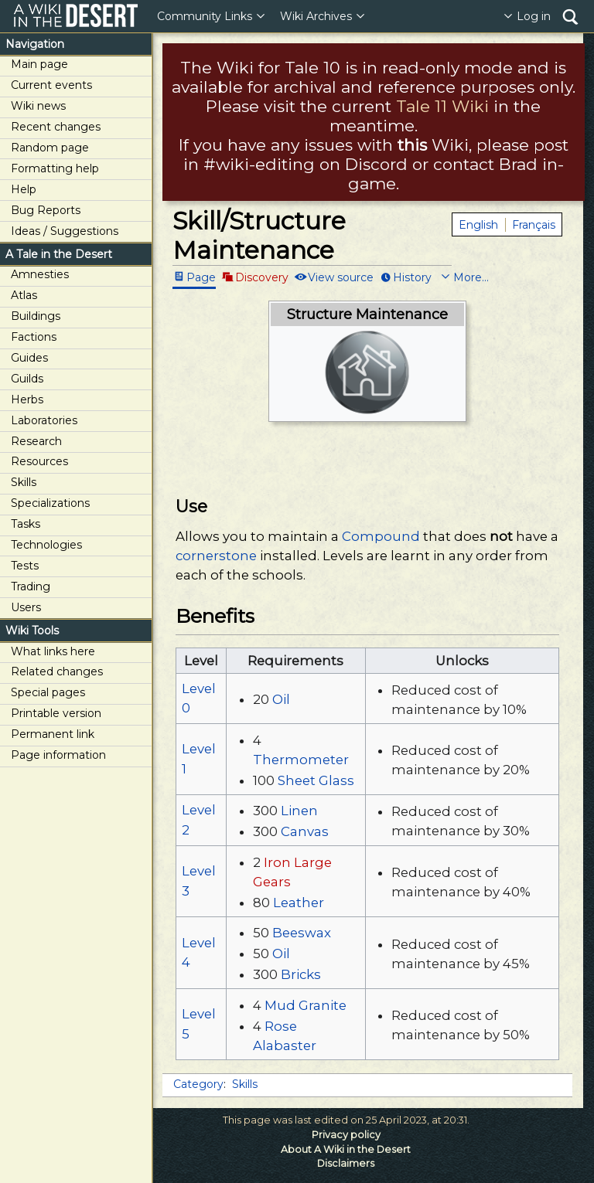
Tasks (25, 524)
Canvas (305, 831)
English (478, 225)
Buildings (35, 316)
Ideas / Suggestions (64, 231)
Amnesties (40, 274)
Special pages (48, 692)
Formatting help (55, 168)
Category (198, 1084)
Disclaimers (345, 1163)
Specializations (50, 503)
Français (533, 225)
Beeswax (301, 932)
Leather (298, 902)
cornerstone (216, 555)
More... (471, 277)
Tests (25, 566)
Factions (33, 337)
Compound (381, 536)
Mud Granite (305, 1005)
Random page (50, 148)
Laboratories (44, 420)
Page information (58, 755)
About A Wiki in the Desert (346, 1149)
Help (23, 189)
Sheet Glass (316, 780)
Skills (23, 482)
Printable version (56, 713)
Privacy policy (346, 1135)
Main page (39, 64)
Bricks (301, 974)
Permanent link (52, 734)
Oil (281, 699)
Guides (29, 358)
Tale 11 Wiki (442, 106)
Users (26, 607)
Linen (299, 810)
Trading (30, 586)
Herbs (27, 399)
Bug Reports (45, 210)
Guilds (27, 379)
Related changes (57, 671)
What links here (53, 651)
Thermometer (301, 759)
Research (36, 441)
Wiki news (38, 106)
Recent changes (56, 127)
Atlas (24, 295)
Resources (39, 461)
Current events (51, 85)
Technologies (46, 545)
